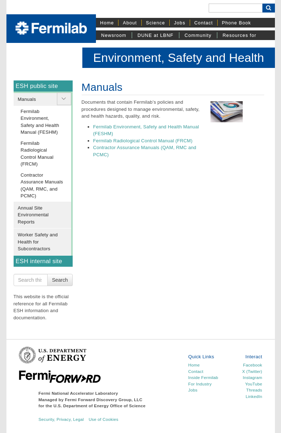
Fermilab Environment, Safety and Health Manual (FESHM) (40, 122)
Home (107, 22)
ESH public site (37, 86)
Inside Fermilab (203, 377)
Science (155, 22)
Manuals (27, 99)
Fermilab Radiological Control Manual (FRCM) (37, 154)
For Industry (200, 384)
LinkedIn (254, 396)
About (130, 22)
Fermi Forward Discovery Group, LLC (103, 399)
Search (60, 280)
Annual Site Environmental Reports (33, 215)
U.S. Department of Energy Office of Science (99, 405)
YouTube (253, 384)
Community (198, 35)
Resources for (239, 35)
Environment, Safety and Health (178, 57)
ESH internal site (39, 261)
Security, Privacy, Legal (61, 419)
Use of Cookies (103, 419)
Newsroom (113, 35)
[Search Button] (268, 8)
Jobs (179, 22)
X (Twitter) (252, 371)
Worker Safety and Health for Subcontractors (38, 241)
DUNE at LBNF (155, 35)
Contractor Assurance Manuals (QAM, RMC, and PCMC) (42, 185)
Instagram (252, 377)
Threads (254, 390)
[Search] (235, 8)
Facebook (252, 365)
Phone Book (236, 22)
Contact (203, 22)
